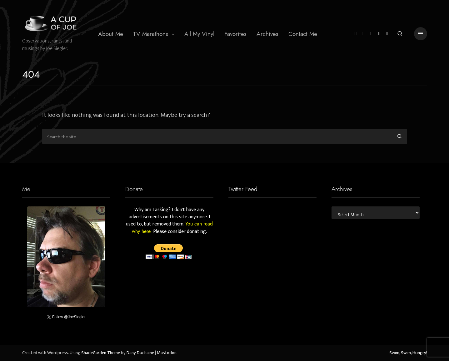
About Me (110, 34)
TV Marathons (150, 34)
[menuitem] (110, 33)
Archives (267, 34)
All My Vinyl (199, 34)
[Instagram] (371, 34)
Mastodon (167, 353)
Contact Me (302, 34)
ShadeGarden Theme (100, 353)
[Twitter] (356, 34)
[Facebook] (363, 34)
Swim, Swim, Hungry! (408, 353)
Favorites (235, 34)
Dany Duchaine (140, 353)
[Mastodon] (387, 34)
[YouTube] (379, 34)
